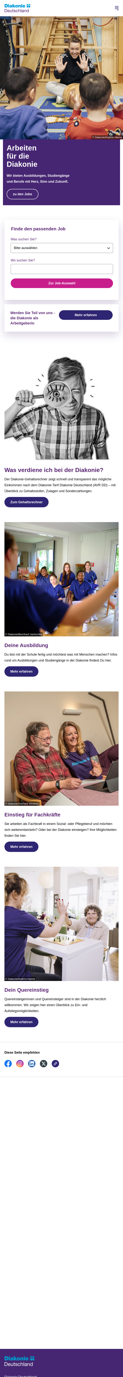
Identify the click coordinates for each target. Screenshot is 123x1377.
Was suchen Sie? (23, 239)
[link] (8, 1066)
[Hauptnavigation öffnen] (117, 8)
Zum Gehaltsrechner (26, 502)
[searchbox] (62, 269)
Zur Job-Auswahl (61, 283)
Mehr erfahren (86, 315)
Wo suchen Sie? (23, 260)
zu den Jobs (22, 194)
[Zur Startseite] (17, 8)
